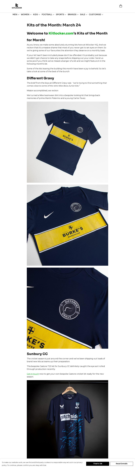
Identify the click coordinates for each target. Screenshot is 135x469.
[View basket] (120, 3)
